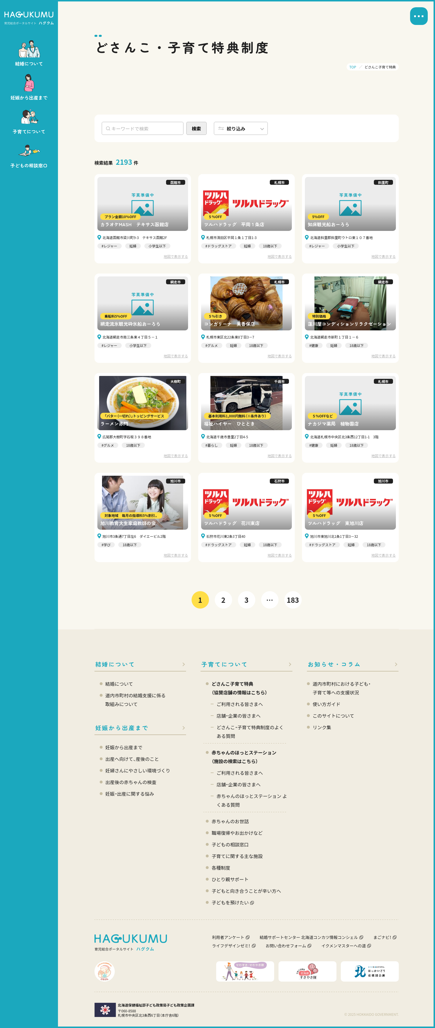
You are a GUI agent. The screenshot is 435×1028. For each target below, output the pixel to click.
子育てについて (224, 664)
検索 (196, 128)
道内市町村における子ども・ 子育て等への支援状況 (342, 688)
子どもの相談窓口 (230, 844)
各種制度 (221, 867)
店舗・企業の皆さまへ (238, 715)
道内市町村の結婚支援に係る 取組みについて (135, 699)
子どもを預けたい (230, 902)
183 (293, 600)
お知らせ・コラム (334, 664)
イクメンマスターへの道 (343, 946)
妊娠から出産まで (122, 727)
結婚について (115, 664)
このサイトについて (333, 715)
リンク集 (322, 727)
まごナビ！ (382, 937)
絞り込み (236, 128)
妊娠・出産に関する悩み (129, 793)
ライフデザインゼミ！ (231, 946)
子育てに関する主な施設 (237, 856)
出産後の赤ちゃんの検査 (130, 782)
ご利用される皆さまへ (239, 704)
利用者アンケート (228, 937)
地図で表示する (176, 256)
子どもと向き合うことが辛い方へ (246, 890)
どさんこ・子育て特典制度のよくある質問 (250, 731)
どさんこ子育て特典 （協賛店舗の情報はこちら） (239, 688)
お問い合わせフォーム (286, 946)
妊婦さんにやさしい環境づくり (137, 770)
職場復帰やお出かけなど (237, 832)
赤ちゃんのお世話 (230, 821)
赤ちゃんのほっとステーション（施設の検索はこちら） (244, 757)
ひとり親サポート (230, 879)
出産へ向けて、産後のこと (132, 758)
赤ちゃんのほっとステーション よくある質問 (251, 800)
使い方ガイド (327, 704)
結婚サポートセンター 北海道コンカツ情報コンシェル (309, 937)
